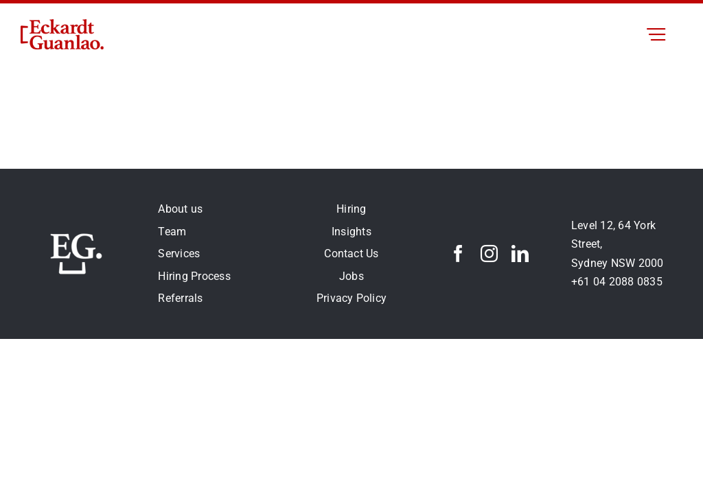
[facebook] (458, 253)
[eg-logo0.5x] (62, 24)
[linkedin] (520, 253)
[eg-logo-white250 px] (76, 231)
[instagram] (489, 253)
